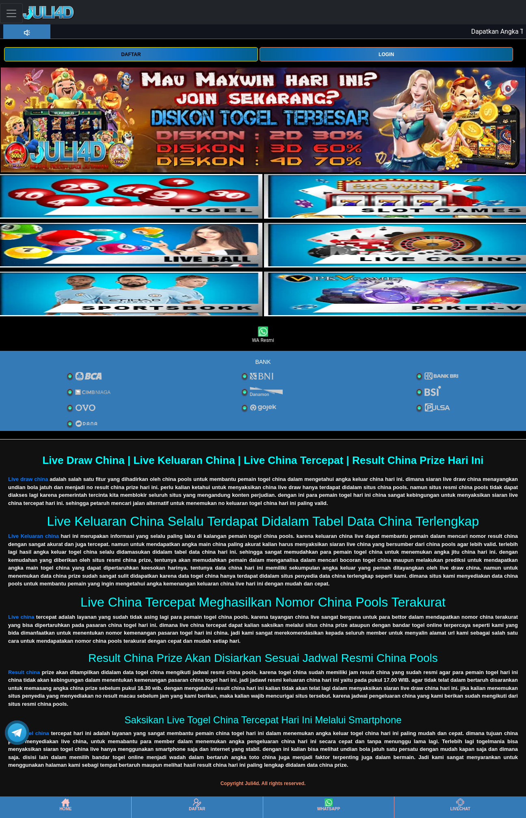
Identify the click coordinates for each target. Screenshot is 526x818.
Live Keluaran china (33, 536)
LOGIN (386, 54)
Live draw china (28, 479)
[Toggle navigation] (11, 13)
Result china (24, 672)
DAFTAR (131, 54)
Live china (21, 617)
